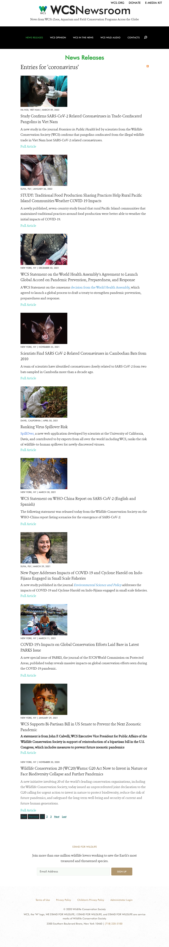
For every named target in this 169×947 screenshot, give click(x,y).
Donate (135, 2)
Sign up (121, 871)
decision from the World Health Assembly (100, 287)
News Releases (34, 37)
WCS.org (117, 2)
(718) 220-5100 (113, 923)
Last (64, 816)
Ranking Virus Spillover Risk (44, 426)
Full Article (28, 146)
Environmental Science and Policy (97, 585)
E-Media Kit (153, 2)
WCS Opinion (58, 37)
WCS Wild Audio (110, 37)
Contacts (134, 37)
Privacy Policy (63, 899)
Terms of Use (43, 899)
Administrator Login (121, 899)
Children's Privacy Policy (90, 899)
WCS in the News (83, 37)
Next (56, 816)
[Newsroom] (84, 11)
